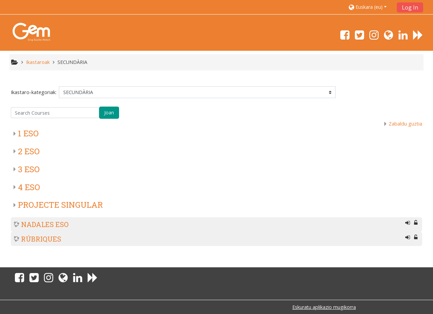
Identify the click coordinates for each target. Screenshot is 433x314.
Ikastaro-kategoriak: (33, 92)
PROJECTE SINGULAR (60, 204)
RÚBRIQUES (41, 239)
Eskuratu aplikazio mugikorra (324, 307)
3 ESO (29, 169)
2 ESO (29, 151)
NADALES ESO (45, 224)
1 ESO (28, 133)
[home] (31, 31)
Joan (109, 112)
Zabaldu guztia (405, 123)
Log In (410, 7)
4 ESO (29, 187)
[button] (370, 7)
